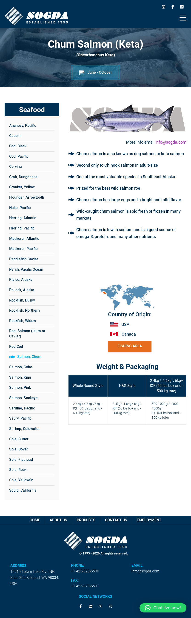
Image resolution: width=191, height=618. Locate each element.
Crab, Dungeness (23, 177)
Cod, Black (17, 146)
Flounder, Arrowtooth (26, 197)
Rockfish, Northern (24, 310)
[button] (163, 607)
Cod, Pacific (19, 156)
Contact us (116, 520)
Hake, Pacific (20, 208)
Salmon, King (20, 377)
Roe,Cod (16, 346)
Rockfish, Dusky (22, 300)
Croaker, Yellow (22, 187)
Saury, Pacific (20, 418)
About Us (58, 520)
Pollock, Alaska (21, 290)
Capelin (15, 135)
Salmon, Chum (29, 356)
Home (35, 520)
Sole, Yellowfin (21, 480)
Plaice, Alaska (20, 279)
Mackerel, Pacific (23, 249)
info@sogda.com (170, 142)
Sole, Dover (18, 449)
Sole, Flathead (21, 459)
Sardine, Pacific (22, 408)
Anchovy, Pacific (22, 125)
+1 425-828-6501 (85, 586)
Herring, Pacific (21, 228)
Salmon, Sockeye (23, 398)
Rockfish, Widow (22, 321)
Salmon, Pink (20, 387)
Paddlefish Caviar (23, 259)
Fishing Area (129, 346)
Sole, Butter (19, 439)
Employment (149, 520)
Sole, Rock (17, 469)
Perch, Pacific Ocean (26, 269)
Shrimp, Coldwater (24, 429)
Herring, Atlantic (22, 218)
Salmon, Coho (20, 367)
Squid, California (23, 490)
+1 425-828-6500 (85, 571)
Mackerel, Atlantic (24, 238)
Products (86, 520)
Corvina (15, 166)
